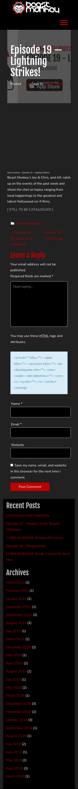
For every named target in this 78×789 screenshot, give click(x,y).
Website (17, 445)
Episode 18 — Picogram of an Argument (23, 238)
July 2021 (13, 631)
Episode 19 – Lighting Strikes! (36, 172)
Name (16, 403)
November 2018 (18, 711)
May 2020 (14, 655)
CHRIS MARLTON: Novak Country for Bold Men (38, 557)
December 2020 (18, 647)
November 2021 (18, 607)
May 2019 (14, 687)
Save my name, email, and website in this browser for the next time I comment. (38, 471)
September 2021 (19, 615)
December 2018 (18, 703)
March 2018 (15, 776)
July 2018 (13, 744)
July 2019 (13, 679)
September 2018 (19, 728)
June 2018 (14, 752)
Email (16, 424)
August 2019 (16, 671)
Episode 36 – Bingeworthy (26, 546)
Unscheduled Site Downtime (28, 515)
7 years (27, 84)
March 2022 (15, 582)
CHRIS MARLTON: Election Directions (34, 538)
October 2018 (16, 720)
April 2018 (14, 768)
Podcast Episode (27, 223)
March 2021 (15, 639)
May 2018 (14, 760)
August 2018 (16, 736)
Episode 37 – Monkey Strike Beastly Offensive (33, 526)
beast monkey (13, 172)
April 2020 (14, 663)
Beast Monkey (55, 84)
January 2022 (16, 598)
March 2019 (15, 695)
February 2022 (17, 590)
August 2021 (16, 623)
